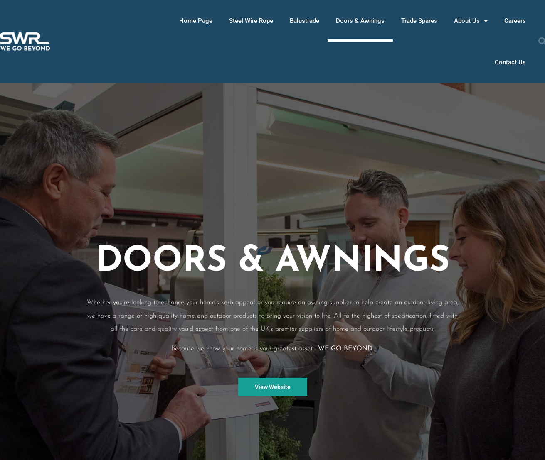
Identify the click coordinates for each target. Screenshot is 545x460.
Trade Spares (419, 20)
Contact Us (510, 62)
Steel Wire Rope (251, 20)
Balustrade (304, 20)
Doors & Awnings (360, 20)
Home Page (195, 20)
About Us (471, 21)
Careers (515, 20)
